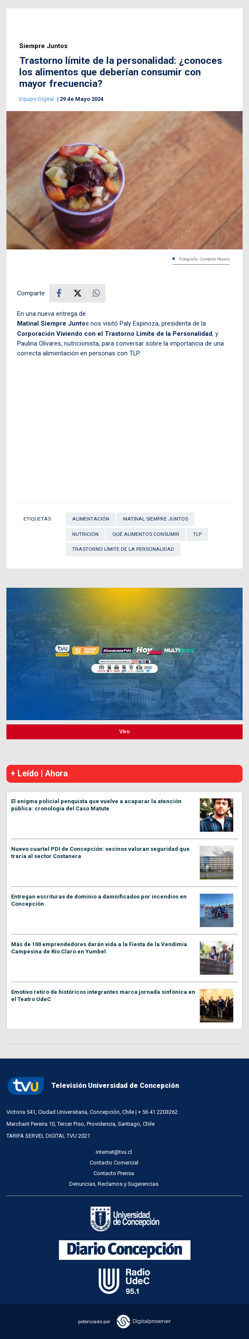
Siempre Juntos (43, 46)
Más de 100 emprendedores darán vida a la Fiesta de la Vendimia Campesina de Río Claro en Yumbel (99, 948)
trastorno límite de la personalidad (123, 549)
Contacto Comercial (114, 1162)
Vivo (124, 731)
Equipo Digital (37, 99)
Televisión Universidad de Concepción (92, 1086)
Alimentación (90, 519)
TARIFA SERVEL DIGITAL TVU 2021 (48, 1136)
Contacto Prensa (114, 1173)
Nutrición (85, 534)
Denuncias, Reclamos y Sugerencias (113, 1184)
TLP (197, 534)
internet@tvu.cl (114, 1152)
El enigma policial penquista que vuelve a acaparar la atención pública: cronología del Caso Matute (96, 805)
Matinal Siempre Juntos (155, 519)
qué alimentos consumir (145, 534)
